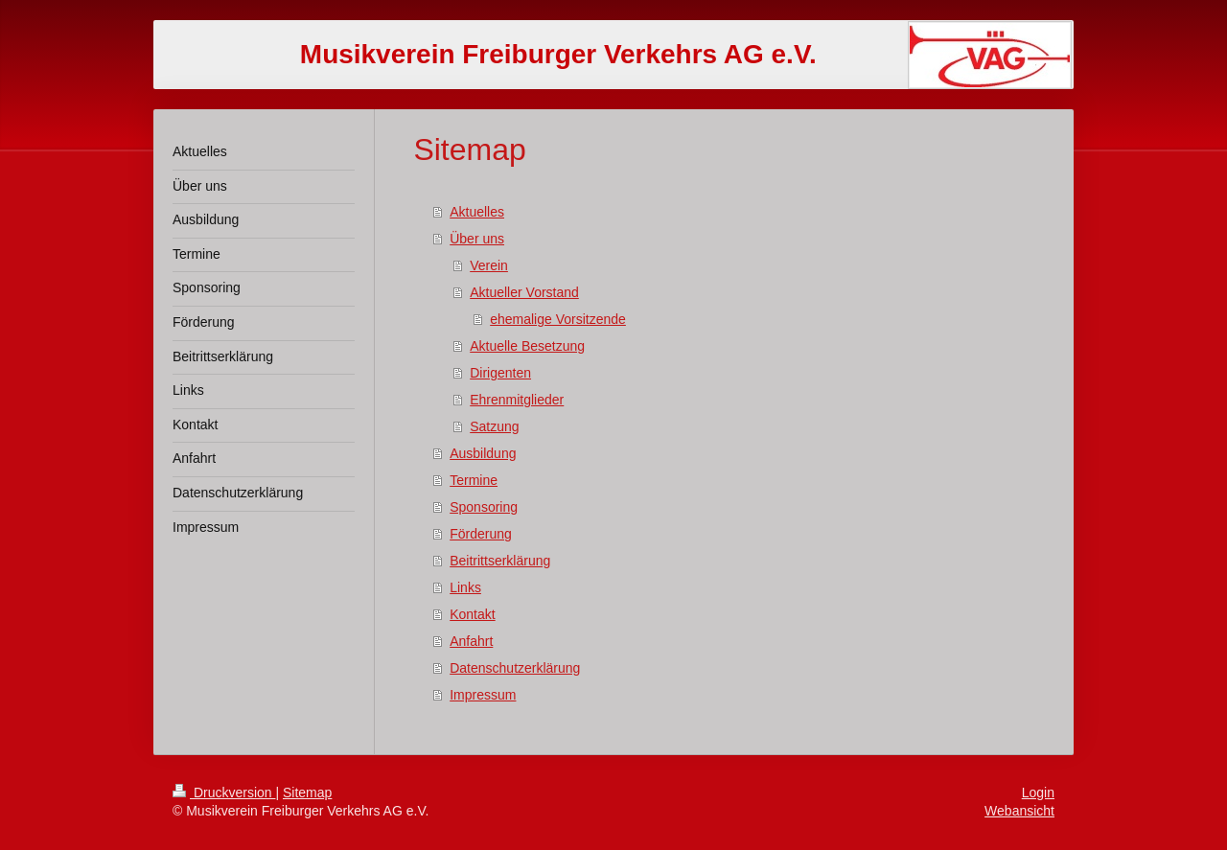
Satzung (494, 426)
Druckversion (224, 792)
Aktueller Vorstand (524, 292)
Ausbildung (483, 453)
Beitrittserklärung (500, 560)
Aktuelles (477, 211)
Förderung (481, 533)
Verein (489, 265)
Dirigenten (500, 372)
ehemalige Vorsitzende (558, 319)
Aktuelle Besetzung (527, 346)
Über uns (477, 238)
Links (465, 587)
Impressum (483, 694)
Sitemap (307, 792)
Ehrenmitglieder (517, 399)
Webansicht (1019, 810)
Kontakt (472, 614)
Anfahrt (471, 641)
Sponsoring (484, 507)
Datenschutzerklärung (515, 668)
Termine (474, 480)
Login (1038, 792)
